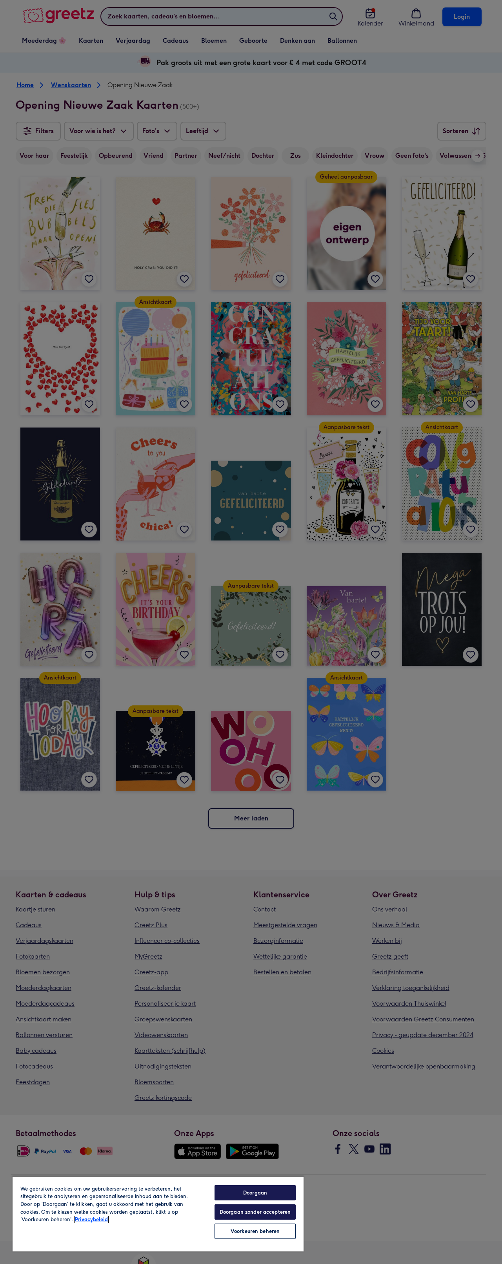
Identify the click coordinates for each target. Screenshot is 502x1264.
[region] (158, 1213)
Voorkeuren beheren (255, 1231)
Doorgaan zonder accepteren (255, 1212)
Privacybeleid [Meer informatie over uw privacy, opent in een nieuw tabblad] (91, 1219)
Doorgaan (255, 1193)
